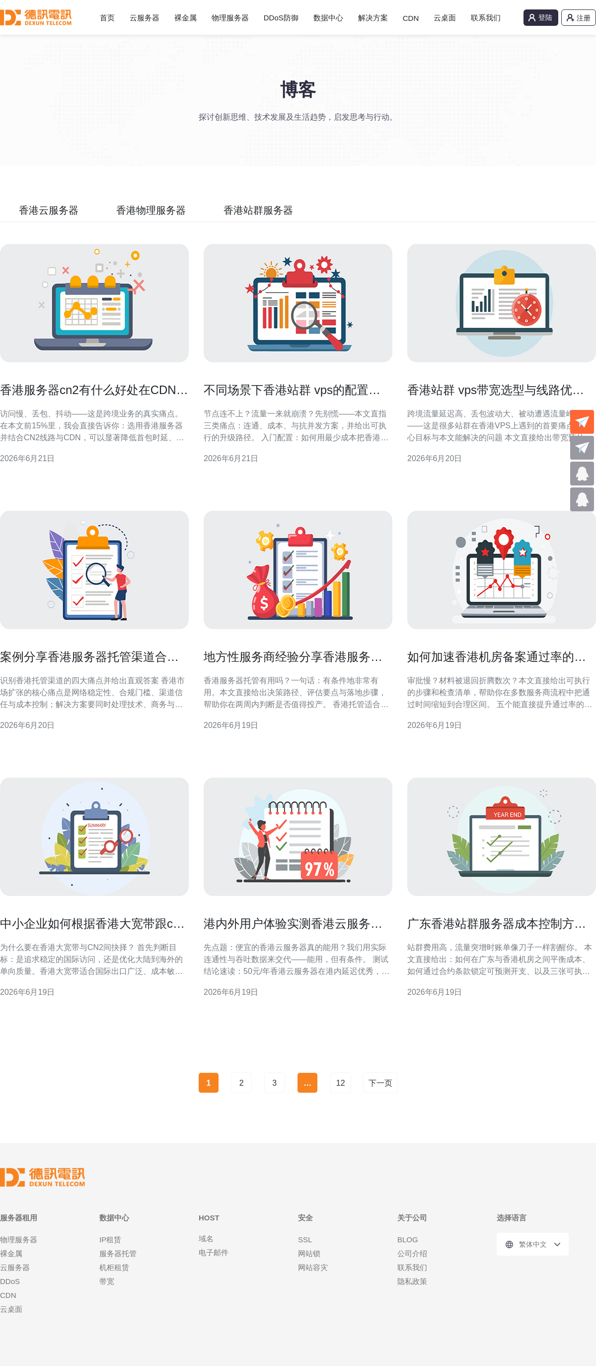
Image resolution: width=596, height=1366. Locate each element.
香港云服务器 (48, 210)
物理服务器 (230, 17)
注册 (584, 18)
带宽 (106, 1281)
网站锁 (309, 1253)
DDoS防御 (281, 17)
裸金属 (185, 17)
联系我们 (486, 17)
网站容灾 (313, 1267)
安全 (305, 1217)
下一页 (380, 1083)
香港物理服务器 (151, 210)
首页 (107, 17)
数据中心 (328, 17)
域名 (206, 1238)
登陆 (545, 17)
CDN (411, 18)
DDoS (10, 1281)
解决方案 (373, 17)
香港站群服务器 (258, 210)
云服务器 (144, 17)
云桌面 (445, 17)
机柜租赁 (114, 1267)
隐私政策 (412, 1281)
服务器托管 (118, 1253)
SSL (305, 1239)
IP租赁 (110, 1239)
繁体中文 (533, 1244)
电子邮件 (213, 1252)
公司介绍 (412, 1253)
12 (340, 1083)
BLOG (407, 1239)
